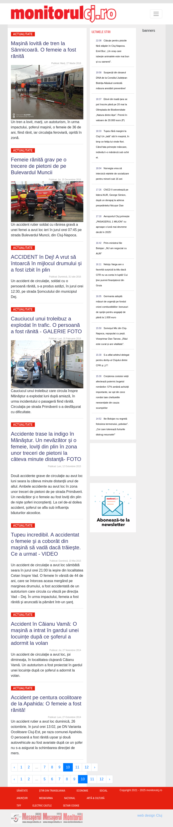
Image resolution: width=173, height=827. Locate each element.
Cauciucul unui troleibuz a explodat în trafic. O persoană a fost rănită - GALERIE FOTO (46, 325)
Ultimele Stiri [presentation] (101, 32)
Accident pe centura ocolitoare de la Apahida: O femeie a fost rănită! (46, 703)
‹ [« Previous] (14, 767)
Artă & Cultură (95, 798)
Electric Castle (42, 805)
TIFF (19, 805)
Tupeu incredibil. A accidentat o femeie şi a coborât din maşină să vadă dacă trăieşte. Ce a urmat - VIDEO (46, 544)
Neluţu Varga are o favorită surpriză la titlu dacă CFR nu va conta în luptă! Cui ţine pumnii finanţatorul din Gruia (112, 275)
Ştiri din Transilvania (52, 790)
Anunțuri (22, 798)
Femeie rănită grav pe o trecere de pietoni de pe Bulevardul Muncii (38, 166)
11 (77, 767)
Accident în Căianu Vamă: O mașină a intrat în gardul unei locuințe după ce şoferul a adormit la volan (45, 633)
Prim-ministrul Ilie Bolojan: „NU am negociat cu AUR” (111, 248)
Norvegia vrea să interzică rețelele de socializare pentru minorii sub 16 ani (112, 173)
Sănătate (22, 790)
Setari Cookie (71, 805)
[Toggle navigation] (156, 13)
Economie (82, 790)
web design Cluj (149, 815)
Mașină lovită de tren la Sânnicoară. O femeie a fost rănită (43, 49)
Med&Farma (46, 798)
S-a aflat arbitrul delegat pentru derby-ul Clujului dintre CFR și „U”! (112, 360)
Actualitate (23, 34)
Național (69, 798)
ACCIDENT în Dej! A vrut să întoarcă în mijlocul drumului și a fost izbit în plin (46, 263)
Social (103, 790)
